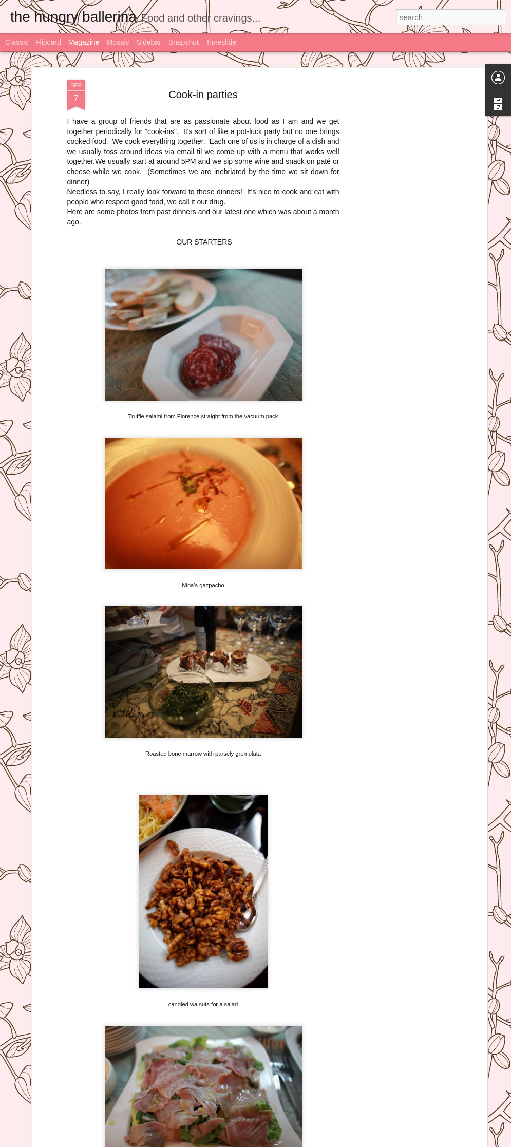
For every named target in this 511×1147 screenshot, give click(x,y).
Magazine (84, 42)
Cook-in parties (203, 93)
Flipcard (48, 42)
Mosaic (117, 42)
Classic (16, 42)
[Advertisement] (396, 241)
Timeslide (221, 42)
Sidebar (149, 42)
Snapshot (183, 42)
